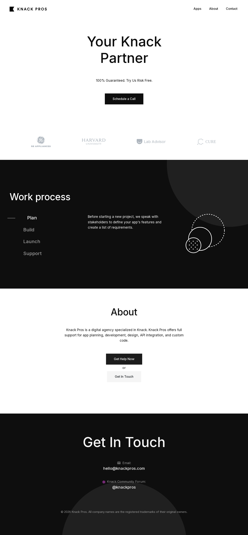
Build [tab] (28, 230)
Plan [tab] (32, 218)
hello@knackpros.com (124, 468)
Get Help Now (124, 360)
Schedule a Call (124, 99)
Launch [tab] (31, 241)
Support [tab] (32, 253)
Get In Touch (124, 376)
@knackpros (124, 487)
